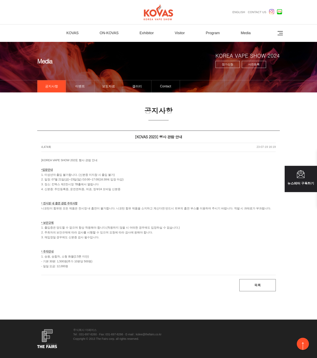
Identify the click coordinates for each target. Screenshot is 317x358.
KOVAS (72, 33)
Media (246, 33)
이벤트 (80, 86)
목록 (257, 285)
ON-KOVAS (109, 33)
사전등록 (254, 64)
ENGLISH (238, 12)
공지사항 (51, 86)
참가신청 (227, 64)
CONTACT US (257, 12)
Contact (165, 86)
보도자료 (108, 86)
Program (213, 33)
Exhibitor (146, 33)
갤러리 (137, 86)
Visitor (180, 33)
